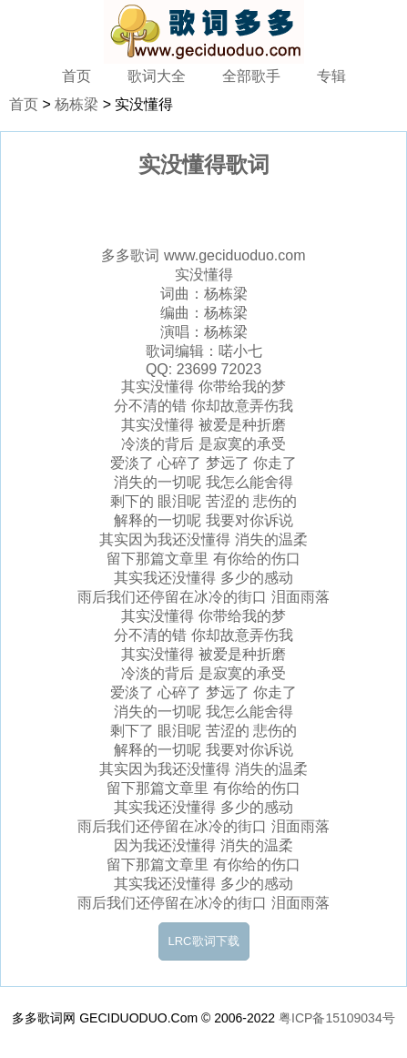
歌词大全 (156, 76)
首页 (76, 76)
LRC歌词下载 (203, 941)
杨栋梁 (76, 104)
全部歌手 (251, 76)
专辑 (331, 76)
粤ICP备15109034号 (337, 1018)
